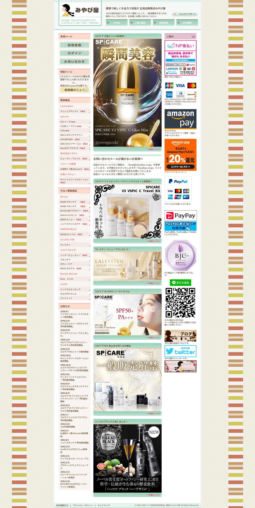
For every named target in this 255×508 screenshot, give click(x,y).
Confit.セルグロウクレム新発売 (73, 450)
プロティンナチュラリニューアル (74, 466)
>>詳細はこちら (153, 149)
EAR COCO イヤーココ (74, 143)
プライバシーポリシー (83, 505)
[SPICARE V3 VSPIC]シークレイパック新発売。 (73, 485)
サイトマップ (104, 505)
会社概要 (187, 22)
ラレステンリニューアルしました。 (74, 334)
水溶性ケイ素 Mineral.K (74, 168)
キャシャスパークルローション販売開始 (74, 359)
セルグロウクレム (68, 293)
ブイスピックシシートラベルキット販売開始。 (74, 315)
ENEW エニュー (70, 219)
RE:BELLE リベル (71, 234)
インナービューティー (73, 255)
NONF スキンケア (72, 206)
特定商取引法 (62, 505)
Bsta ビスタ (66, 278)
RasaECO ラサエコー (72, 148)
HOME (116, 22)
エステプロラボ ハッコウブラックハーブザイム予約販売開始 (74, 369)
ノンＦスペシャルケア (73, 223)
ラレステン (65, 244)
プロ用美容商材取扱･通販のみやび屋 (163, 505)
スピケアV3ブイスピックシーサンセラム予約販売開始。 (73, 343)
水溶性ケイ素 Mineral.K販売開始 (74, 434)
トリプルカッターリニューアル (74, 458)
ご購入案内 (140, 22)
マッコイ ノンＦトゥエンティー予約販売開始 (73, 378)
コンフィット (66, 298)
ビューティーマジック (73, 158)
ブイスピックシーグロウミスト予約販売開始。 (74, 325)
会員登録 (163, 22)
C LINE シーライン (70, 126)
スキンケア (65, 259)
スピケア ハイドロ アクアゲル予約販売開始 (73, 418)
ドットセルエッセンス (70, 289)
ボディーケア (66, 263)
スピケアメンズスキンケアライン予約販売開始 (74, 387)
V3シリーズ (67, 121)
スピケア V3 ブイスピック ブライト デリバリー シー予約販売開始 (74, 398)
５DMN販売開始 (67, 426)
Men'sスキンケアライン (71, 134)
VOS (64, 130)
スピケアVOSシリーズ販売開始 (74, 351)
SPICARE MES (70, 139)
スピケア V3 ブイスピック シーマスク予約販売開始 (74, 409)
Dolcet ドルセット (72, 214)
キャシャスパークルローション (75, 181)
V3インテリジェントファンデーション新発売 (73, 476)
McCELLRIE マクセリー (74, 210)
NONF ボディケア (72, 201)
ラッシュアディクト (72, 111)
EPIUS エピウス (70, 268)
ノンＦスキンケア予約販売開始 (74, 442)
